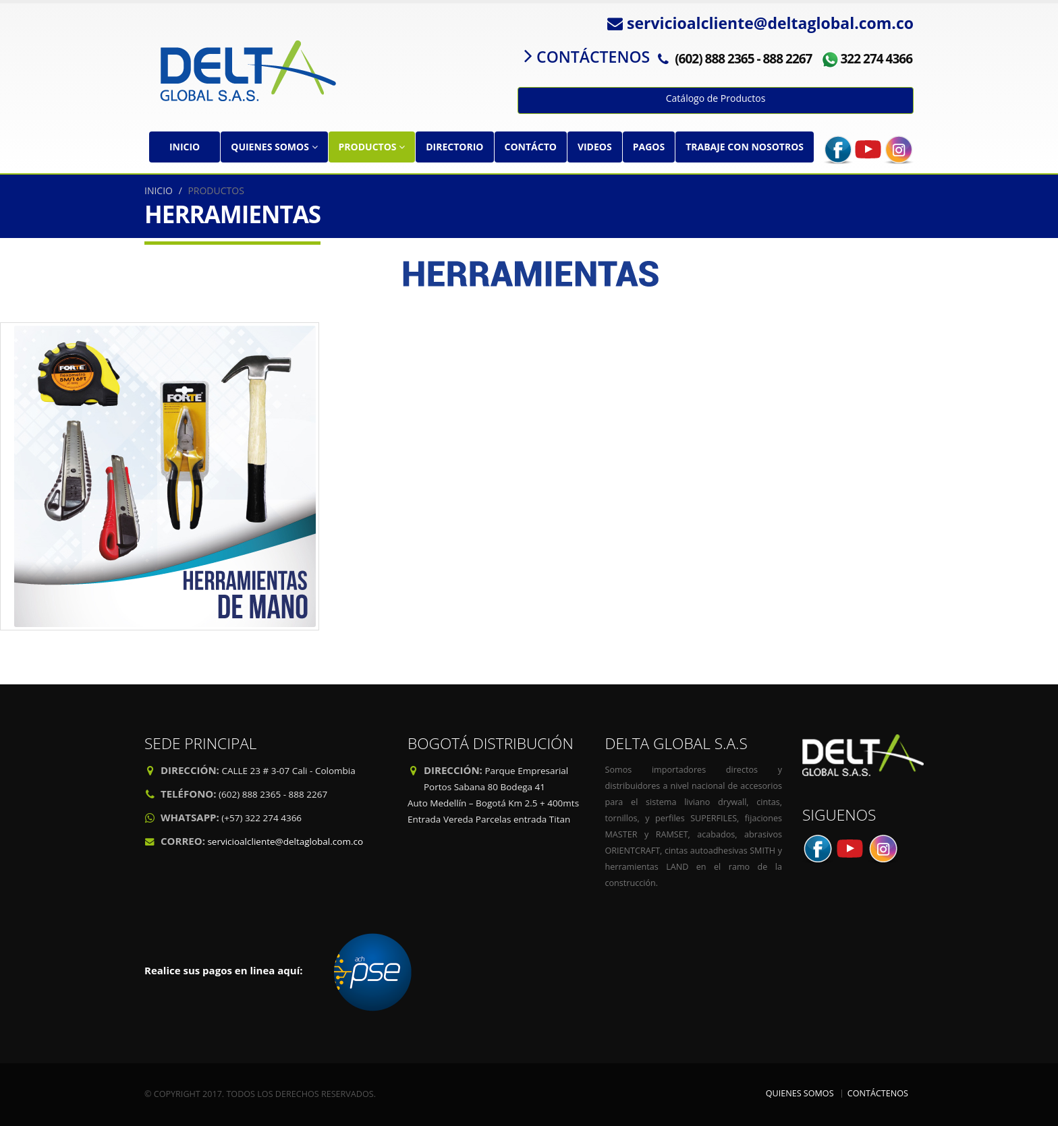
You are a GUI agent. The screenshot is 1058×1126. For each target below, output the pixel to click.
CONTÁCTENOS (877, 1093)
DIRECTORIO (454, 146)
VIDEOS (595, 146)
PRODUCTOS (372, 146)
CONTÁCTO (531, 146)
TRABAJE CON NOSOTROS (745, 146)
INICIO (184, 146)
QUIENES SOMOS (274, 146)
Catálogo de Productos (716, 98)
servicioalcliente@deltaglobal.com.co (285, 841)
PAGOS (649, 146)
